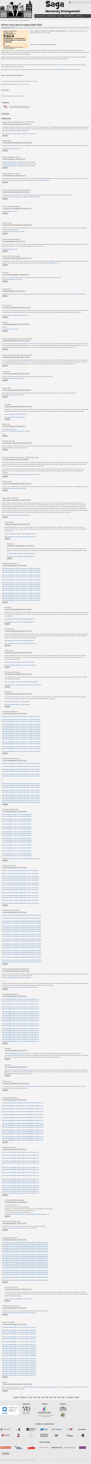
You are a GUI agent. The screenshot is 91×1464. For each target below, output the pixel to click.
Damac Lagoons (6, 388)
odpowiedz (5, 135)
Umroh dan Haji (6, 289)
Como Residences (7, 141)
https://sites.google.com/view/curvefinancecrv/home (15, 315)
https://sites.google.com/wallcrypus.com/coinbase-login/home (19, 662)
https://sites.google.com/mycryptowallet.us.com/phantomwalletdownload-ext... (21, 196)
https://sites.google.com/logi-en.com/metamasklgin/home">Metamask (26, 1214)
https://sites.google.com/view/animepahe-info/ (15, 414)
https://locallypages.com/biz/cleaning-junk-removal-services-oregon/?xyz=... (43, 1387)
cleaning (4, 1382)
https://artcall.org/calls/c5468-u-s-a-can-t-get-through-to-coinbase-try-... (19, 1327)
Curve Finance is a (7, 305)
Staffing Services (6, 1081)
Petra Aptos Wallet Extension (12, 672)
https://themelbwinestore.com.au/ (10, 329)
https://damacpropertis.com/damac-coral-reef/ (13, 231)
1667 (43, 1397)
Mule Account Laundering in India (11, 1221)
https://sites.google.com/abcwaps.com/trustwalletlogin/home (19, 640)
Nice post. (5, 322)
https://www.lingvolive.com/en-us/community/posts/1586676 (17, 814)
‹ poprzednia (22, 1397)
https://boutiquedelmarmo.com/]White (13, 164)
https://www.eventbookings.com (11, 758)
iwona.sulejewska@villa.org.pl (59, 69)
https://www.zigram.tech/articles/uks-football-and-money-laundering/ (18, 1312)
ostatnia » (77, 1397)
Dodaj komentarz (5, 113)
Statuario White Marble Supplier (11, 157)
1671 (59, 1397)
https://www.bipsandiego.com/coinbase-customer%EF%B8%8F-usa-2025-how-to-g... (23, 1102)
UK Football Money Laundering (10, 1306)
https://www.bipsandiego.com (10, 563)
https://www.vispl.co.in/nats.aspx (33, 1086)
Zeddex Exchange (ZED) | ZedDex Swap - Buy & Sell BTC (17, 339)
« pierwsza (15, 1397)
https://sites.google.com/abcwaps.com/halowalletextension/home (20, 643)
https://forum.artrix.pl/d (8, 1147)
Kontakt (79, 16)
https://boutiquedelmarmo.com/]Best (13, 165)
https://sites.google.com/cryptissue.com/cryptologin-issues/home (20, 533)
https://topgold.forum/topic (9, 1238)
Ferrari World (6, 371)
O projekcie (51, 16)
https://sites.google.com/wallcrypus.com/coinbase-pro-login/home (20, 665)
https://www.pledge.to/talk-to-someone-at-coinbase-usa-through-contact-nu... (21, 999)
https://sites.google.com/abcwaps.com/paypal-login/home (21, 553)
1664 (31, 1397)
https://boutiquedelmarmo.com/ (43, 180)
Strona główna (4, 20)
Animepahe (7, 404)
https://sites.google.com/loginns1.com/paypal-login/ (17, 701)
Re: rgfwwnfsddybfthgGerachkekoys (14, 1200)
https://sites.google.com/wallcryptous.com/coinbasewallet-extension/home (20, 987)
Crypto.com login (9, 522)
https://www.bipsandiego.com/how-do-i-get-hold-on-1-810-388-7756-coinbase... (21, 568)
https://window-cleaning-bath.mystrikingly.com (13, 431)
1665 (35, 1397)
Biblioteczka (69, 16)
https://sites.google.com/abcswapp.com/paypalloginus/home (19, 622)
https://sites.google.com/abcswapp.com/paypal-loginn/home (19, 619)
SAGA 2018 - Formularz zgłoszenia (19, 107)
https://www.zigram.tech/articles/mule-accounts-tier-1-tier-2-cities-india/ (19, 1228)
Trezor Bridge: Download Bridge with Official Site (15, 969)
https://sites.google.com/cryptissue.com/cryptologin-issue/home (20, 536)
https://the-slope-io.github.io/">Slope (16, 1055)
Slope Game (7, 1048)
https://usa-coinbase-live (9, 865)
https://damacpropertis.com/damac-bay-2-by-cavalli (14, 447)
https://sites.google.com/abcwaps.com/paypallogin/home (21, 556)
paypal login (10, 544)
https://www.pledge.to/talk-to (10, 994)
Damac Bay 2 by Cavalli (8, 441)
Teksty (59, 16)
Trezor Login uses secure (11, 1287)
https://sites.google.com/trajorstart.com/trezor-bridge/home (16, 977)
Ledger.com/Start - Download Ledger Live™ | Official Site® (18, 122)
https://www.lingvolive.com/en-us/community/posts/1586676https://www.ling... (21, 858)
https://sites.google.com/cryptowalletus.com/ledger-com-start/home (18, 133)
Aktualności (40, 16)
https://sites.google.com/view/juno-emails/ (14, 417)
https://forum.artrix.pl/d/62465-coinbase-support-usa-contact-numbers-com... (21, 1152)
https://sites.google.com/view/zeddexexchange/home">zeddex (24, 343)
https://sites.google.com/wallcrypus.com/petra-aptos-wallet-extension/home (22, 684)
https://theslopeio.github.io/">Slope (17, 1053)
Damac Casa (5, 272)
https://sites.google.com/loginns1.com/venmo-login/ (17, 704)
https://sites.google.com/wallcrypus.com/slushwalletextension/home (21, 682)
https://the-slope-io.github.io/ (11, 1070)
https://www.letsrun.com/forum (10, 910)
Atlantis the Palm (7, 481)
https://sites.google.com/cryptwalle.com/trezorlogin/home (18, 1299)
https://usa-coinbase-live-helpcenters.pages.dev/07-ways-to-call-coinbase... (20, 870)
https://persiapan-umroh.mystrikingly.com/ (76, 294)
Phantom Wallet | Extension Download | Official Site (16, 190)
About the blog (6, 424)
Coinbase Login (8, 650)
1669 (51, 1397)
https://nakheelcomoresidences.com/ (11, 148)
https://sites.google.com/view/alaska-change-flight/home (16, 515)
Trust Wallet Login (9, 629)
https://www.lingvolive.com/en (10, 809)
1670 (55, 1397)
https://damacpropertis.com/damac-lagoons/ (13, 395)
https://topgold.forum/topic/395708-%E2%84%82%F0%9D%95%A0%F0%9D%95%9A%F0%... (25, 1242)
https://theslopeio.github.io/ (25, 1070)
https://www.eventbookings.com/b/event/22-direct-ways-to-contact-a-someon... (21, 763)
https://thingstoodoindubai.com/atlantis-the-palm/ (14, 488)
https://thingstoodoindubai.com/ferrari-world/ (13, 378)
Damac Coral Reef (7, 223)
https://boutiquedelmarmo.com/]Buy (13, 162)
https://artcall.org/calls (8, 1322)
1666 (39, 1397)
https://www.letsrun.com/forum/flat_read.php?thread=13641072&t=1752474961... (22, 915)
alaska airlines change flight (10, 498)
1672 (63, 1397)
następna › (70, 1397)
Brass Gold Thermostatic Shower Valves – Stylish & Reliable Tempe (20, 457)
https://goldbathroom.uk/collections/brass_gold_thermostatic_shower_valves (21, 474)
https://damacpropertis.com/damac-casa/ (12, 279)
